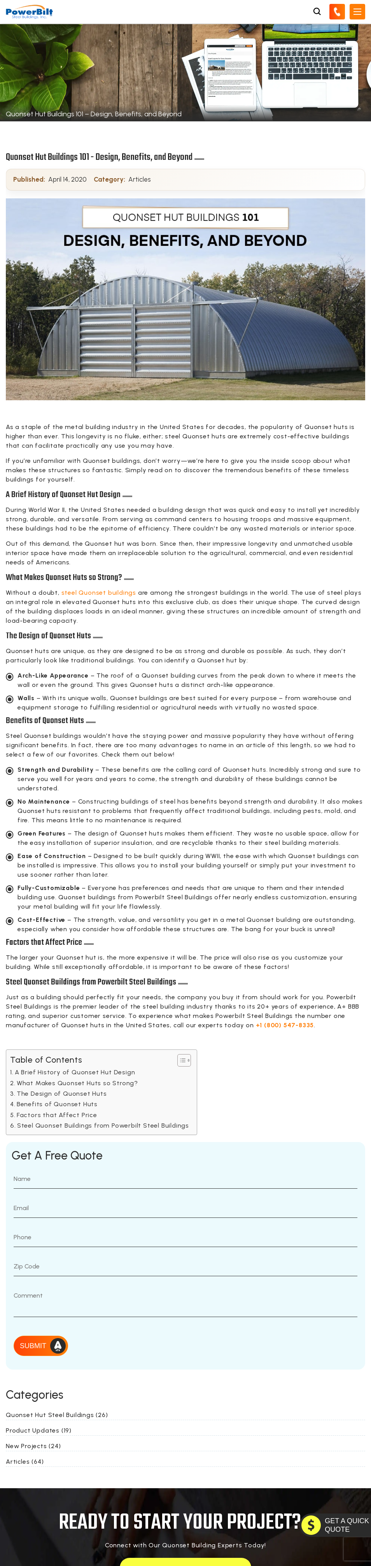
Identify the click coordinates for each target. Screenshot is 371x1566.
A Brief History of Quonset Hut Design (75, 1072)
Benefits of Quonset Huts (57, 1104)
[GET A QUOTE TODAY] (335, 1525)
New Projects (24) (33, 1446)
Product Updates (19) (39, 1430)
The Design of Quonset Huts (62, 1093)
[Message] (185, 1301)
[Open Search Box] (317, 11)
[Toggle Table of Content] (180, 1060)
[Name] (185, 1179)
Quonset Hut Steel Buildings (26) (57, 1415)
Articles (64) (25, 1461)
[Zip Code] (185, 1266)
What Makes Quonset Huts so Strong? (77, 1083)
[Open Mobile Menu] (357, 11)
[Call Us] (337, 11)
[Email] (185, 1208)
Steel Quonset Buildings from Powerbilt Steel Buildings (103, 1125)
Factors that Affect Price (57, 1115)
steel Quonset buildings (98, 592)
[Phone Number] (185, 1237)
